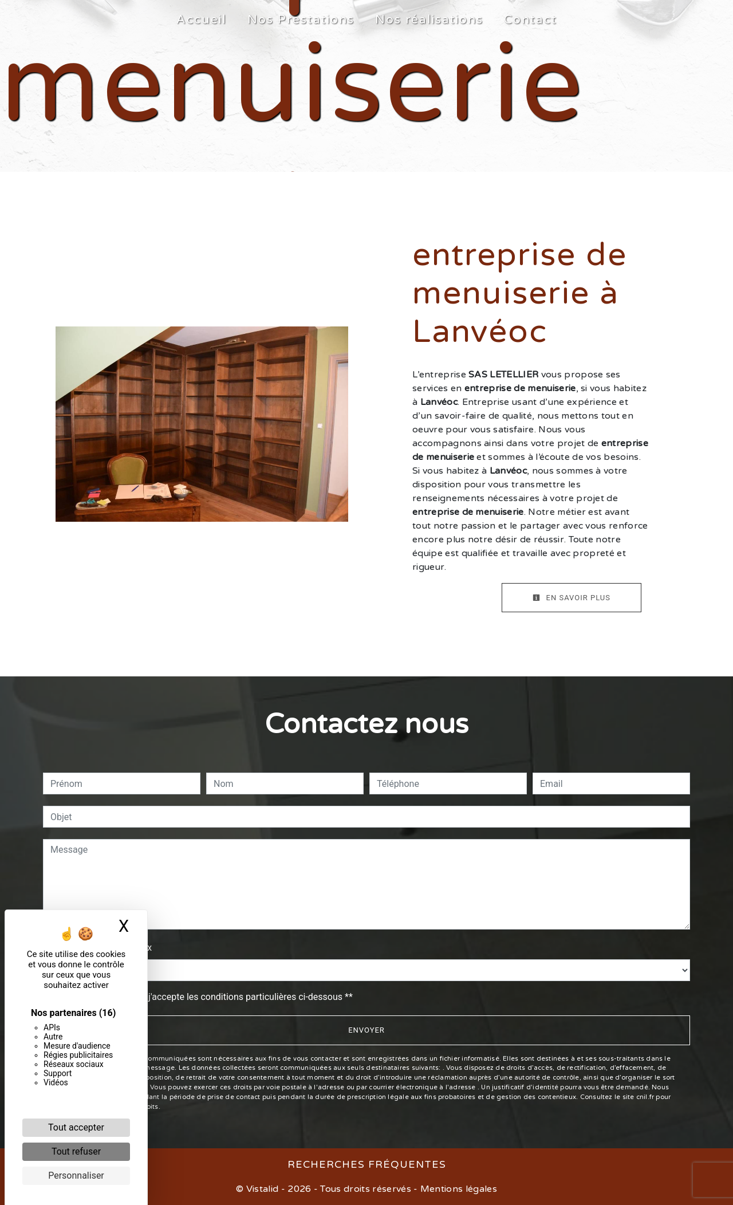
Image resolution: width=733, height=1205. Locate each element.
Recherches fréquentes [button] (366, 1165)
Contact (530, 20)
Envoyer (366, 1030)
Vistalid (262, 1189)
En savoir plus (571, 597)
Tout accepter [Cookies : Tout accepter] (76, 1127)
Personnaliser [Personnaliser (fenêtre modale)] (76, 1175)
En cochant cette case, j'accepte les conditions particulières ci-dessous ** (203, 996)
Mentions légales (457, 1189)
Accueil (201, 20)
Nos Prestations (300, 20)
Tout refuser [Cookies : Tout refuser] (76, 1151)
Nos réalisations (429, 20)
